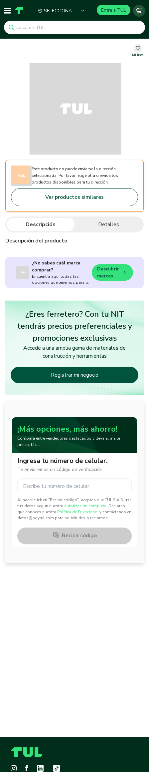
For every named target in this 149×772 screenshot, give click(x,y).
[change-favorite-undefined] (138, 51)
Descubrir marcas (112, 272)
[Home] (19, 10)
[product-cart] (139, 11)
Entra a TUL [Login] (113, 10)
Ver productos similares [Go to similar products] (74, 197)
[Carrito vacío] (139, 11)
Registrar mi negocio (74, 375)
